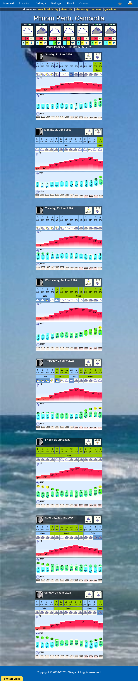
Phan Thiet (67, 9)
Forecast (8, 3)
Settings (41, 3)
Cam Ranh (96, 9)
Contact (84, 3)
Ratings (56, 3)
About (70, 3)
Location (24, 3)
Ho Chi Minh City (48, 9)
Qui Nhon (110, 9)
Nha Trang (81, 9)
